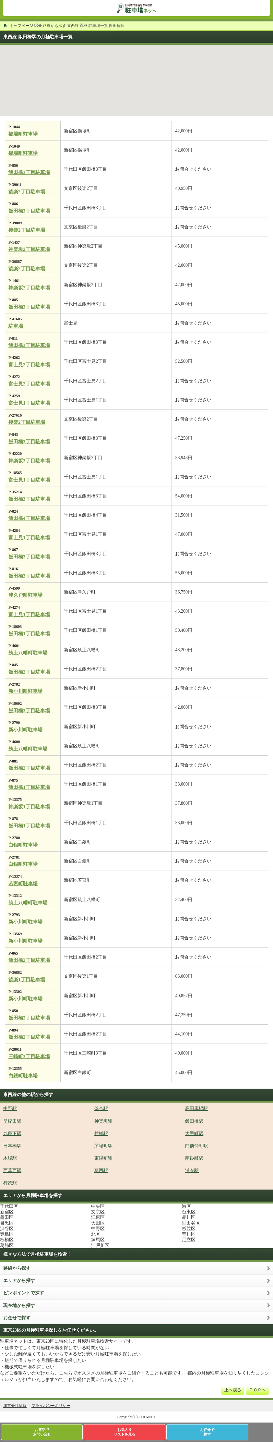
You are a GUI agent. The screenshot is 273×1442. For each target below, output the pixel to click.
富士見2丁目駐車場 (29, 364)
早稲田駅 (12, 1121)
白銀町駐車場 (23, 845)
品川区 (189, 1217)
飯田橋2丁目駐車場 (29, 672)
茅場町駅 (103, 1145)
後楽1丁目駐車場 (26, 979)
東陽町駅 (103, 1158)
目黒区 (7, 1223)
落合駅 (101, 1108)
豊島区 (7, 1234)
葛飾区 (7, 1245)
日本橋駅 (12, 1145)
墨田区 (7, 1217)
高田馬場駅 (196, 1108)
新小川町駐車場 (25, 691)
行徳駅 (10, 1183)
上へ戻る (232, 1390)
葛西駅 (101, 1170)
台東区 (189, 1211)
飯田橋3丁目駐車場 (29, 172)
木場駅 (10, 1158)
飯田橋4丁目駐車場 (29, 518)
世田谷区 (191, 1223)
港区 (186, 1206)
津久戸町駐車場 (25, 595)
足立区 (189, 1239)
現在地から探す (19, 1305)
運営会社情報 (15, 1405)
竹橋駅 (101, 1133)
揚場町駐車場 (23, 134)
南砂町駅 (194, 1158)
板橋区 (7, 1239)
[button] (111, 80)
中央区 (98, 1206)
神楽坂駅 (103, 1121)
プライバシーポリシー (50, 1405)
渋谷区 (7, 1228)
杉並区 (189, 1228)
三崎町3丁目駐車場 (29, 1056)
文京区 (98, 1211)
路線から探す (16, 1268)
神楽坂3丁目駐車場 (29, 460)
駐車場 (15, 326)
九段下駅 (12, 1133)
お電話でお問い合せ (42, 1432)
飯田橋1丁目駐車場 (29, 633)
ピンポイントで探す (23, 1292)
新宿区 (7, 1211)
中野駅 (10, 1108)
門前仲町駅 (196, 1145)
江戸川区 (100, 1245)
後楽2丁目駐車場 (26, 191)
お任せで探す (16, 1317)
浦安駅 (192, 1170)
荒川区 (189, 1234)
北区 (95, 1234)
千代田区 (9, 1206)
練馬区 (98, 1239)
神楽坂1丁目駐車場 (29, 806)
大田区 (98, 1223)
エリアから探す (19, 1280)
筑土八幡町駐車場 (27, 652)
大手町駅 (194, 1133)
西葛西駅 (12, 1170)
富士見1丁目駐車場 (29, 403)
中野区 (98, 1228)
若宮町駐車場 (23, 883)
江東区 (98, 1217)
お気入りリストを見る (124, 1432)
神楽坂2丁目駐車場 (29, 249)
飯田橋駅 (194, 1121)
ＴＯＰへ (257, 1390)
